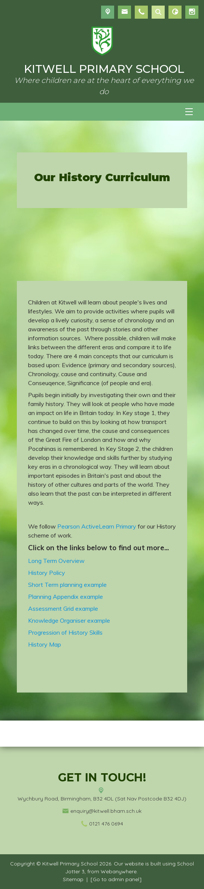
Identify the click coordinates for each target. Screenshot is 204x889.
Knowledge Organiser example (69, 620)
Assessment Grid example (63, 608)
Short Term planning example (67, 584)
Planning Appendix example (65, 596)
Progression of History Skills (66, 632)
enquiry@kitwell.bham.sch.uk (105, 811)
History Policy (46, 572)
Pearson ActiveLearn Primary (96, 526)
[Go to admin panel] (116, 879)
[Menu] (189, 112)
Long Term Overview (56, 560)
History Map (44, 644)
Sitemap (73, 879)
